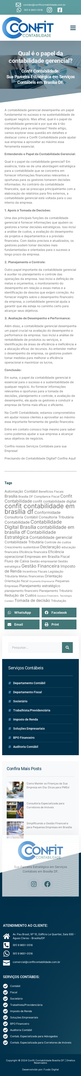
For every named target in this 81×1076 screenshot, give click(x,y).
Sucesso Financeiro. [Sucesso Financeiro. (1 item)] (48, 595)
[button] (73, 27)
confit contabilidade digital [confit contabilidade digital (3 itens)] (54, 501)
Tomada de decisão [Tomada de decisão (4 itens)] (32, 600)
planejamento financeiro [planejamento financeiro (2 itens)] (21, 590)
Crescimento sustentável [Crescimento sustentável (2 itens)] (22, 547)
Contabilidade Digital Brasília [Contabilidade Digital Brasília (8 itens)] (33, 524)
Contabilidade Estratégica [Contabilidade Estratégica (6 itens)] (30, 534)
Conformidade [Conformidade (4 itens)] (47, 512)
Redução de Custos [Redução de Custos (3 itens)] (20, 595)
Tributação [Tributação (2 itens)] (58, 600)
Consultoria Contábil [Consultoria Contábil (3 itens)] (21, 517)
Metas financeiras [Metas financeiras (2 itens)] (31, 576)
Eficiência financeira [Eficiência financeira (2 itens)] (33, 552)
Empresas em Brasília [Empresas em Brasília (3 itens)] (42, 556)
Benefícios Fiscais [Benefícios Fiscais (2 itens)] (51, 491)
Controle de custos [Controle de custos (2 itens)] (57, 542)
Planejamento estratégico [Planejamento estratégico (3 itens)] (39, 586)
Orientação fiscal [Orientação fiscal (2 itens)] (16, 581)
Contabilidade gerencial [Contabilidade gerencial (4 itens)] (50, 537)
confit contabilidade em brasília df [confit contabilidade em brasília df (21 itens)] (40, 508)
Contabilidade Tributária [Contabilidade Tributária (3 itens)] (24, 542)
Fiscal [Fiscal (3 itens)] (65, 556)
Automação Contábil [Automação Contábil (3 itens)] (21, 491)
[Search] (67, 647)
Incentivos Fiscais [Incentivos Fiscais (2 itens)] (34, 571)
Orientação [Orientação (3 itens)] (53, 576)
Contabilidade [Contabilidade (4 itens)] (17, 522)
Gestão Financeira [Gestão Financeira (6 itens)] (40, 566)
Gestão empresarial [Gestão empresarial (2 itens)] (43, 561)
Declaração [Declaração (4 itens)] (50, 547)
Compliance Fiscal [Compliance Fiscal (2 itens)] (46, 496)
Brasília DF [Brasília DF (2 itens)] (25, 496)
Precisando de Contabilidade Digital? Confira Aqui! (40, 458)
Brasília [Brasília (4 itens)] (11, 496)
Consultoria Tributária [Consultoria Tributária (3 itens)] (56, 517)
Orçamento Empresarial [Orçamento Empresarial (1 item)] (41, 581)
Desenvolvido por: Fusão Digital (40, 1069)
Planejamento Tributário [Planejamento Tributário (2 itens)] (55, 590)
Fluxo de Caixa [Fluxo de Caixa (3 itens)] (17, 561)
